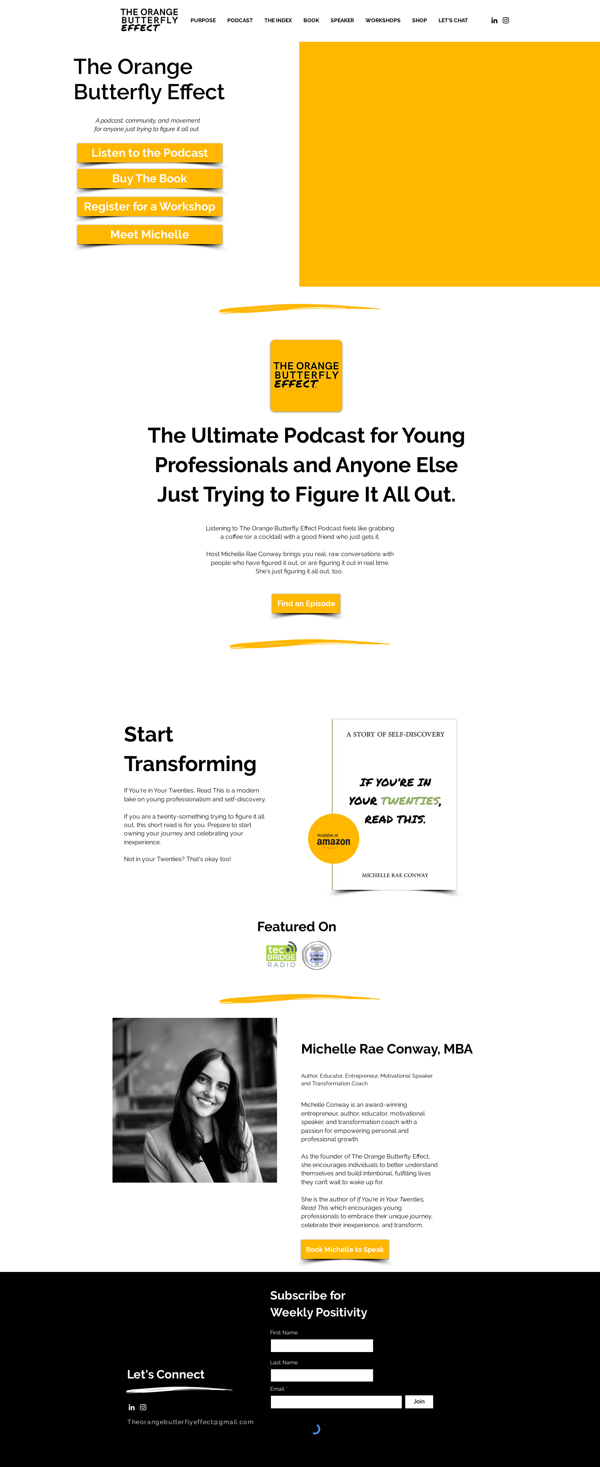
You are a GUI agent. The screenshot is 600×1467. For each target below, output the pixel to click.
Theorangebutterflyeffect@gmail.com (190, 1422)
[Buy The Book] (149, 178)
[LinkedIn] (494, 20)
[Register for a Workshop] (149, 206)
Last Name (284, 1362)
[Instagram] (143, 1407)
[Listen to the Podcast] (149, 152)
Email (278, 1389)
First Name (284, 1332)
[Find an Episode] (306, 603)
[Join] (419, 1401)
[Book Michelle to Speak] (345, 1249)
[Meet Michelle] (149, 234)
